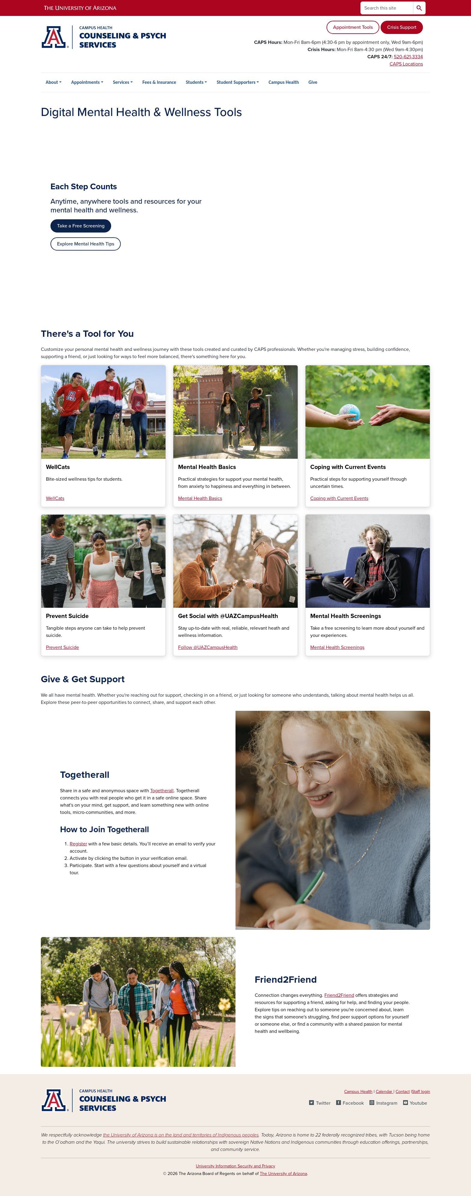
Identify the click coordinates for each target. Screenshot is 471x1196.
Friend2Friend (339, 995)
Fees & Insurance (159, 82)
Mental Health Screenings (337, 647)
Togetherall (162, 791)
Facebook (353, 1103)
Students (195, 82)
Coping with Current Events (339, 498)
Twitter (323, 1103)
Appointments (85, 82)
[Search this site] (386, 8)
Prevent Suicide (62, 647)
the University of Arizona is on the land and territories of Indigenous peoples (181, 1135)
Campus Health (284, 82)
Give (313, 82)
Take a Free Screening (81, 226)
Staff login (421, 1091)
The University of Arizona (283, 1173)
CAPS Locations (406, 64)
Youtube (418, 1103)
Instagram (386, 1103)
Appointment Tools (353, 27)
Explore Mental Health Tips (85, 244)
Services (121, 82)
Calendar (385, 1091)
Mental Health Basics (200, 498)
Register (78, 844)
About (52, 82)
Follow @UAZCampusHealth (208, 647)
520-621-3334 (408, 57)
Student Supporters (236, 82)
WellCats (55, 498)
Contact (403, 1091)
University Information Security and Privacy (235, 1166)
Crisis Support (401, 27)
